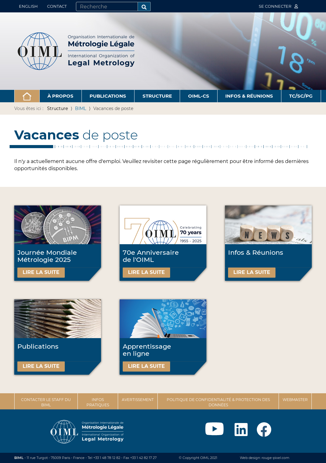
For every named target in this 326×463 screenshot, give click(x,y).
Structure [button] (157, 96)
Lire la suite (41, 272)
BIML (80, 108)
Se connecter (278, 6)
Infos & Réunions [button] (249, 96)
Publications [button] (108, 96)
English (28, 6)
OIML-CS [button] (198, 96)
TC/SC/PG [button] (301, 96)
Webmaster (295, 399)
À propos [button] (60, 96)
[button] (27, 96)
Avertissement (138, 399)
